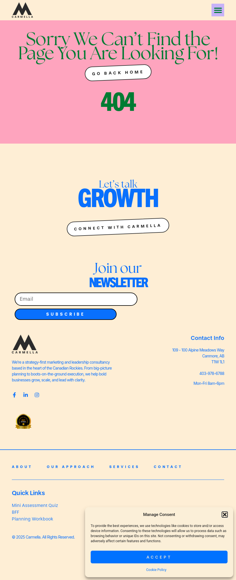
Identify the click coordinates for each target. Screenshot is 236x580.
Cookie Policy (156, 570)
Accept (159, 557)
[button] (225, 514)
